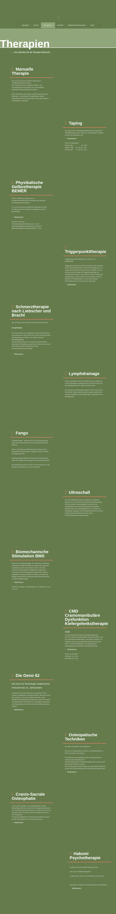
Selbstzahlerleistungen (77, 25)
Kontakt (60, 25)
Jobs (92, 25)
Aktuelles (25, 25)
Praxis (36, 25)
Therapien (48, 25)
